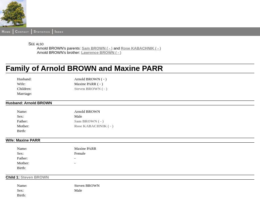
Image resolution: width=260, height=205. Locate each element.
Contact (22, 32)
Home (6, 32)
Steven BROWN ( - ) (90, 89)
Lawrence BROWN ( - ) (101, 52)
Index (59, 32)
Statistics (41, 32)
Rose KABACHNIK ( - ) (141, 48)
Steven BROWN (35, 177)
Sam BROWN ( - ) (97, 48)
